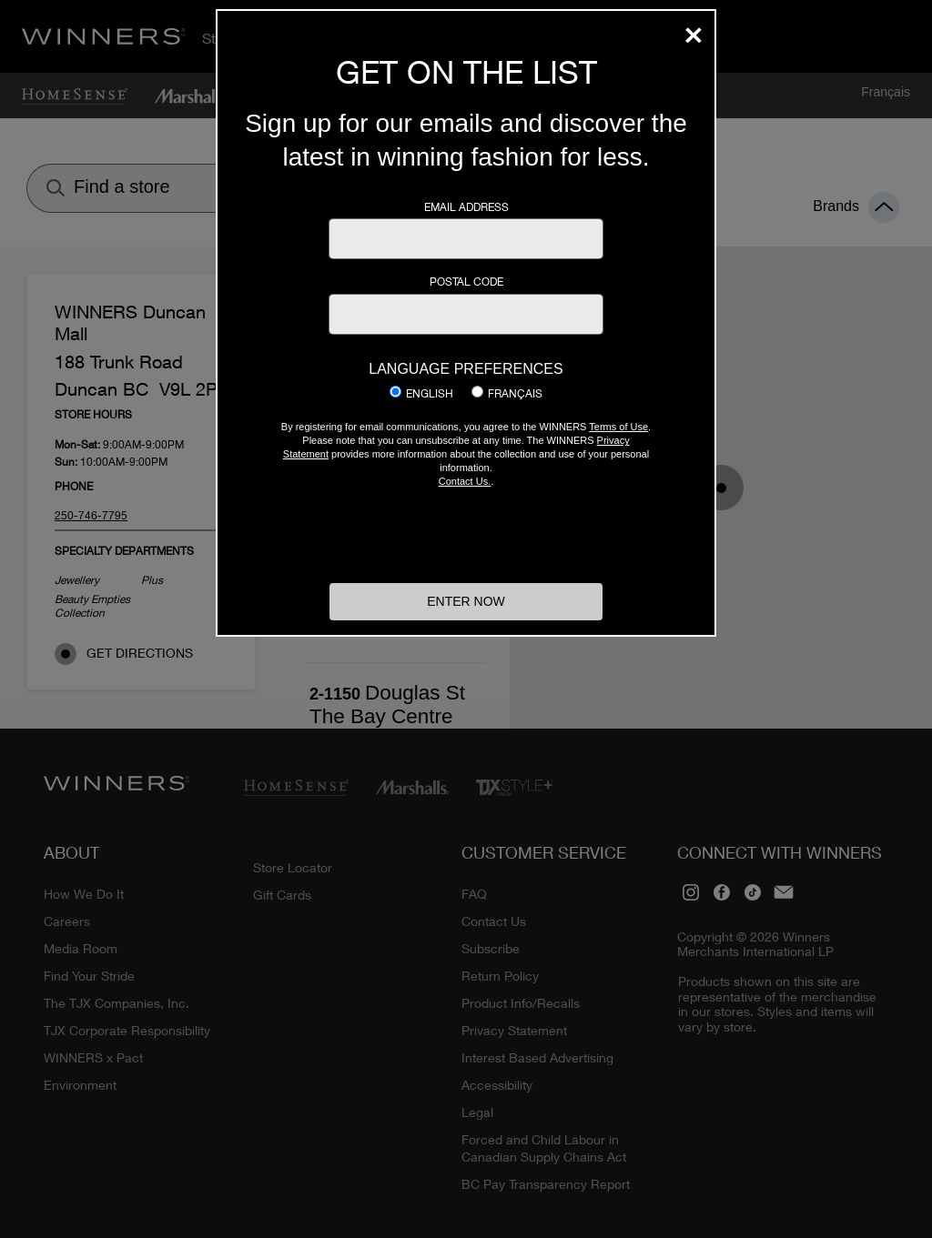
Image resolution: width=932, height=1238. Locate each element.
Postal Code (466, 282)
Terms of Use (618, 426)
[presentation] (466, 533)
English (429, 393)
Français (515, 393)
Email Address (466, 207)
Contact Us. (465, 481)
